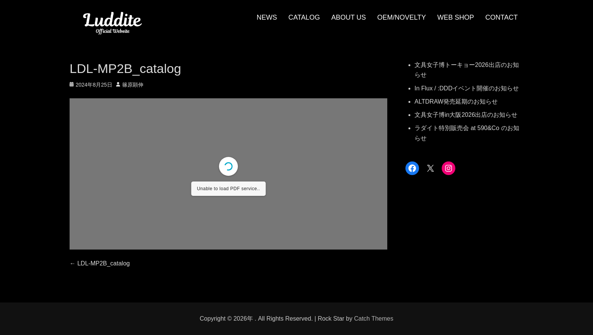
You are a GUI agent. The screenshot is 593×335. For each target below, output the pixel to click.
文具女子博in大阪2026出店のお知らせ (465, 115)
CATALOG (304, 17)
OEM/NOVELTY (401, 17)
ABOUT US (348, 17)
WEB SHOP (455, 17)
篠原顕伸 (132, 85)
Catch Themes (373, 318)
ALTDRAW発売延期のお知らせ (456, 101)
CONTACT (501, 17)
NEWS (267, 17)
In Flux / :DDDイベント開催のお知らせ (466, 88)
